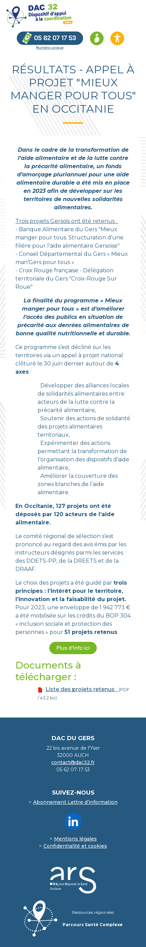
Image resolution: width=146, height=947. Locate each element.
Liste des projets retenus (82, 689)
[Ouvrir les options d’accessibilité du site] (117, 38)
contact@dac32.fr (73, 762)
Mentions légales (75, 839)
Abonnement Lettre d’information (75, 802)
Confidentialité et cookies (75, 846)
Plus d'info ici (73, 647)
